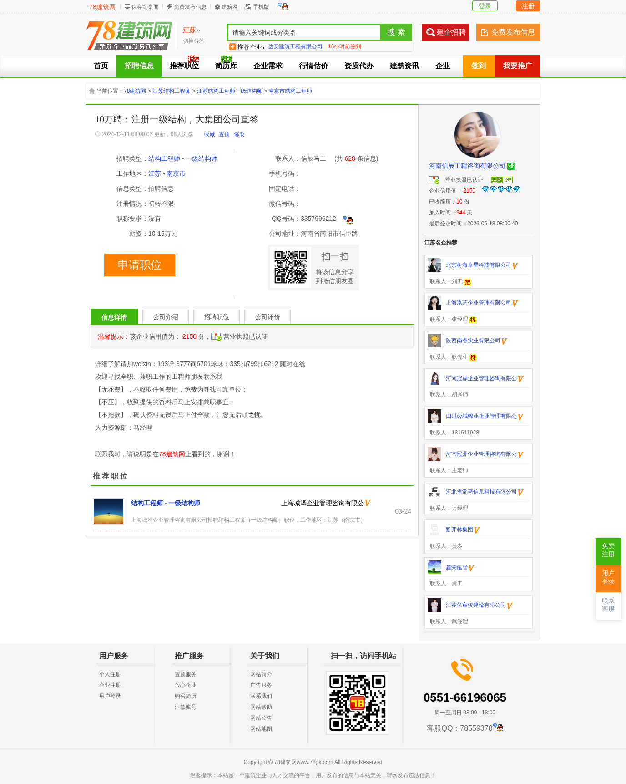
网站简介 (261, 674)
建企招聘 (451, 32)
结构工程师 (164, 158)
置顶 (224, 134)
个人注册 (110, 674)
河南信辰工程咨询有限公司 (467, 165)
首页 (101, 66)
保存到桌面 (145, 7)
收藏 (209, 134)
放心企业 (186, 685)
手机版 (261, 7)
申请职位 (140, 265)
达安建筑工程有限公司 (295, 46)
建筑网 (230, 7)
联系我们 (261, 696)
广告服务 (261, 685)
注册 (528, 6)
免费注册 (608, 550)
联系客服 (608, 604)
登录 (485, 6)
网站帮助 (261, 707)
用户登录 (110, 696)
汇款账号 (186, 707)
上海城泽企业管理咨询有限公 (322, 503)
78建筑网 (102, 6)
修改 (239, 134)
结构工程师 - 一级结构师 (165, 503)
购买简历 (186, 696)
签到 (478, 66)
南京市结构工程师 (290, 91)
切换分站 (194, 41)
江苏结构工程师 (171, 91)
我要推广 (517, 66)
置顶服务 (186, 674)
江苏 (154, 173)
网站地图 (261, 729)
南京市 (176, 173)
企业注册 (110, 685)
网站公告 (261, 718)
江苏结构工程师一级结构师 (230, 91)
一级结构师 (201, 158)
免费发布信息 (190, 7)
